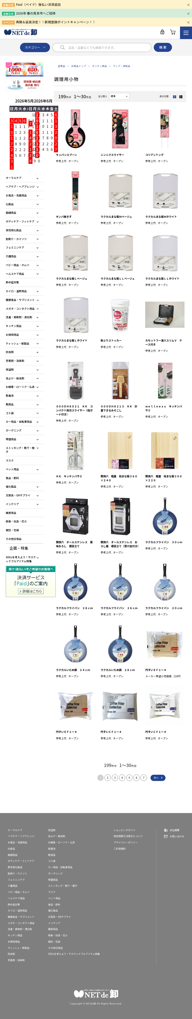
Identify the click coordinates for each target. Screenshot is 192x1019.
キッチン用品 (99, 66)
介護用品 (11, 256)
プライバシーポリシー (126, 842)
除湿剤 (10, 369)
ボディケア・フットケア (20, 221)
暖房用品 (11, 513)
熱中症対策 (12, 282)
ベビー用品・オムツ (17, 265)
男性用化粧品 (14, 230)
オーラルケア (14, 178)
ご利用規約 (120, 848)
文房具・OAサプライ (18, 495)
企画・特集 (19, 548)
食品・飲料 (12, 478)
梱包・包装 (12, 530)
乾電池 (10, 395)
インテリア (12, 504)
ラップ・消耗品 (121, 66)
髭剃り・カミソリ (16, 239)
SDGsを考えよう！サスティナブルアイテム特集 (21, 559)
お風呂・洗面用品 (16, 195)
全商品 (61, 66)
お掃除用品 (12, 334)
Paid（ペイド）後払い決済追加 (38, 4)
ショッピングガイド (125, 830)
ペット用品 (12, 469)
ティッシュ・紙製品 (17, 343)
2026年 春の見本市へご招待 (36, 13)
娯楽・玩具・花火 (16, 521)
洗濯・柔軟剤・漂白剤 (19, 317)
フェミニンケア (15, 247)
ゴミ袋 (10, 413)
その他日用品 (14, 539)
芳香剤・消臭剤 (15, 361)
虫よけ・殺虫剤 (15, 378)
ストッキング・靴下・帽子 (20, 450)
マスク (10, 460)
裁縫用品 (11, 212)
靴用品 (10, 404)
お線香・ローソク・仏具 (20, 387)
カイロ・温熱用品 (16, 291)
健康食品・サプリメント (20, 300)
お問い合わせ (177, 836)
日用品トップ (78, 66)
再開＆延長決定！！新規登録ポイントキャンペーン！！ (56, 22)
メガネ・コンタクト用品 (20, 308)
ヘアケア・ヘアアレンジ (20, 186)
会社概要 (175, 830)
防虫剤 (10, 352)
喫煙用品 (11, 439)
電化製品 (11, 486)
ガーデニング (14, 430)
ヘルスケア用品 (15, 274)
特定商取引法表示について (128, 836)
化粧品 (10, 204)
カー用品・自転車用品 (19, 421)
